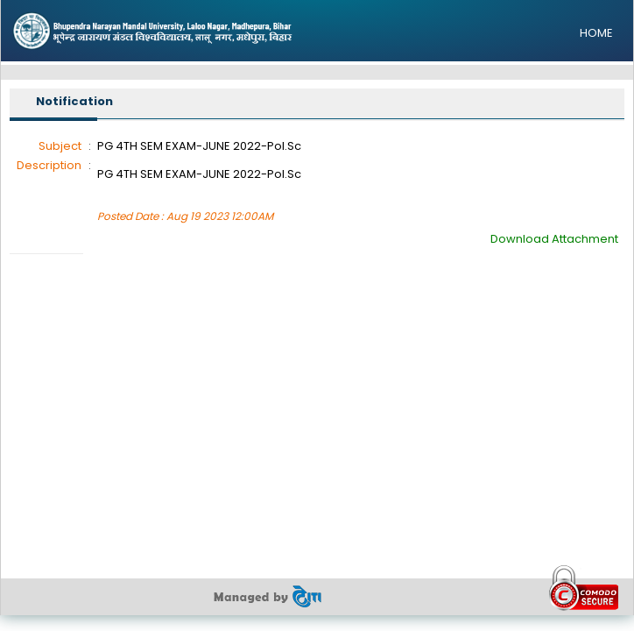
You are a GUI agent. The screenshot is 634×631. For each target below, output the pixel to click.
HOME (596, 33)
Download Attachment (554, 238)
